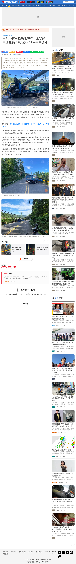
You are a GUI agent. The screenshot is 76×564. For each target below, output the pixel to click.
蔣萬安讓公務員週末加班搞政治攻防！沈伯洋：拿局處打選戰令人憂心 (62, 370)
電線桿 (9, 267)
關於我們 (5, 552)
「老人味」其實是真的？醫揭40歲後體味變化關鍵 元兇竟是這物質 (63, 398)
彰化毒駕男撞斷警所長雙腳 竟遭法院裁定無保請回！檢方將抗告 (62, 501)
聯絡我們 (13, 552)
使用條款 (39, 552)
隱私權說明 (22, 552)
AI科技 (50, 5)
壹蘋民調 (28, 5)
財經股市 (18, 5)
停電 (15, 267)
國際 (13, 5)
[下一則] (48, 241)
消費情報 (5, 554)
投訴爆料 (47, 552)
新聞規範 (30, 552)
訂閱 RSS (7, 281)
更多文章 (13, 281)
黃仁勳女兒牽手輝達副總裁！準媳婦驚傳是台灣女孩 (22, 30)
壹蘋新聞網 (5, 35)
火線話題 (34, 5)
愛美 (45, 5)
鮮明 (15, 54)
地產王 (55, 5)
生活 (5, 5)
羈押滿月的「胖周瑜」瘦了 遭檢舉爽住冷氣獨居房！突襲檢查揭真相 (62, 200)
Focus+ (40, 5)
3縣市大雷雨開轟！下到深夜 (61, 450)
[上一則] (44, 241)
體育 (23, 5)
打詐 (69, 5)
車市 (65, 5)
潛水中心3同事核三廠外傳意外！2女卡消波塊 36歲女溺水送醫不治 (63, 256)
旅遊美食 (60, 5)
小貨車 (4, 267)
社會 (9, 5)
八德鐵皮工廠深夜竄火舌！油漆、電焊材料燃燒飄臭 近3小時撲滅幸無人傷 (63, 529)
